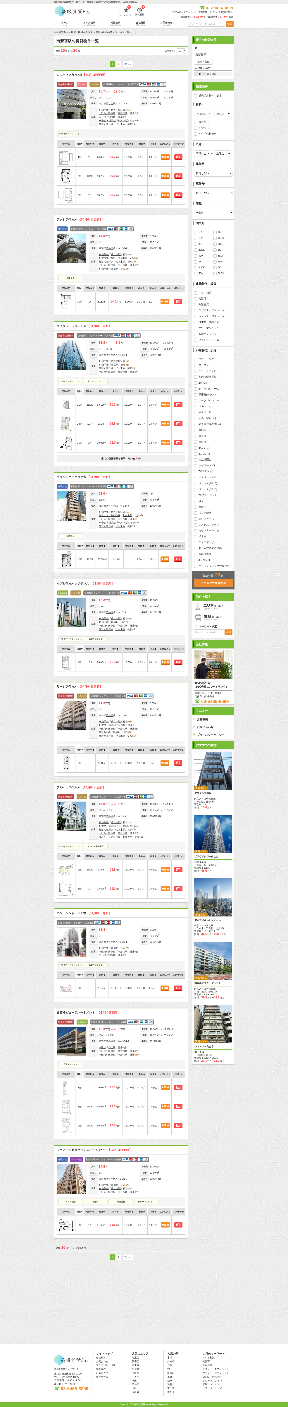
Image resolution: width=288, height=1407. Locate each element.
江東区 (135, 1357)
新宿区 (135, 1361)
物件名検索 (102, 1376)
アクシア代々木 (79, 219)
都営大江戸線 (106, 124)
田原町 (171, 1373)
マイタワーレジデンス (84, 326)
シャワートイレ (208, 465)
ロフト (202, 500)
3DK (201, 255)
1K (219, 231)
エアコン (204, 364)
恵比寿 (171, 1388)
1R (200, 231)
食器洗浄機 (205, 554)
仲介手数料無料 (208, 133)
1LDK (221, 237)
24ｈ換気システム (209, 388)
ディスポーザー (208, 542)
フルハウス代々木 (81, 787)
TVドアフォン (207, 471)
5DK (201, 273)
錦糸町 (171, 1361)
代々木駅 (116, 109)
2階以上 (203, 382)
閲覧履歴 (140, 11)
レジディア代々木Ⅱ (82, 74)
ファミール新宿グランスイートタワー (94, 1150)
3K (219, 249)
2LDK (202, 249)
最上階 (202, 435)
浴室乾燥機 (205, 512)
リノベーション (208, 477)
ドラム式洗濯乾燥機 (210, 548)
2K (200, 243)
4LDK (202, 267)
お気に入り (125, 11)
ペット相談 (70, 1202)
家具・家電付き (208, 418)
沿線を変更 (203, 61)
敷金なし (204, 121)
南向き (202, 441)
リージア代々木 (79, 686)
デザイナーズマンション (70, 134)
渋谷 (169, 1384)
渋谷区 (109, 103)
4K (200, 261)
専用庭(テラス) (207, 394)
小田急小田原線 (107, 113)
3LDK (221, 255)
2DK (220, 243)
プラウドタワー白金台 (206, 856)
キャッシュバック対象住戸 (214, 565)
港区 (134, 1380)
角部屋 (202, 429)
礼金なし (204, 127)
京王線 (102, 117)
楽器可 (96, 1202)
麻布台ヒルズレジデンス (207, 919)
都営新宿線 (105, 732)
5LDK (221, 273)
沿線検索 (115, 23)
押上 (169, 1369)
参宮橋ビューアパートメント (88, 1012)
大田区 (135, 1392)
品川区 (135, 1369)
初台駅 (111, 117)
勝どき (171, 1392)
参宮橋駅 (122, 1051)
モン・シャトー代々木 (84, 913)
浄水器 (202, 536)
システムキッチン (209, 524)
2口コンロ (204, 453)
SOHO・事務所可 (95, 846)
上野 (169, 1376)
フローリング (206, 359)
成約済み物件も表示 (210, 95)
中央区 (135, 1376)
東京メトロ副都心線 (109, 515)
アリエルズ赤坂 (202, 793)
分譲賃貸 (70, 278)
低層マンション (96, 639)
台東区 (135, 1365)
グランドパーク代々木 (84, 477)
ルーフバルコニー (209, 400)
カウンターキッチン (210, 530)
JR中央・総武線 (107, 120)
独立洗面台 (205, 459)
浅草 (169, 1380)
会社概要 (140, 23)
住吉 (169, 1365)
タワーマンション (95, 381)
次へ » (127, 64)
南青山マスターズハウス (207, 983)
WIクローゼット (208, 495)
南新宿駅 (122, 113)
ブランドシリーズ (209, 339)
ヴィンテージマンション (213, 316)
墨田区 (135, 1373)
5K (219, 267)
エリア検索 (89, 23)
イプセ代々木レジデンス (85, 583)
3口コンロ (204, 560)
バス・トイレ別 (208, 370)
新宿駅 (114, 268)
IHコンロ (204, 447)
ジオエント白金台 (204, 1046)
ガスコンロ (205, 412)
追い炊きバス (206, 518)
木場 (169, 1357)
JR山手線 (104, 109)
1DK (201, 237)
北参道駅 (127, 515)
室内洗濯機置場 (208, 376)
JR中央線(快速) (107, 258)
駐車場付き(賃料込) (210, 424)
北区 (134, 1388)
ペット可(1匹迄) (208, 483)
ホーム (64, 23)
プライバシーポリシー (108, 1365)
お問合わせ (166, 23)
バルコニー (205, 406)
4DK (220, 261)
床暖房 (202, 506)
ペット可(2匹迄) (208, 489)
